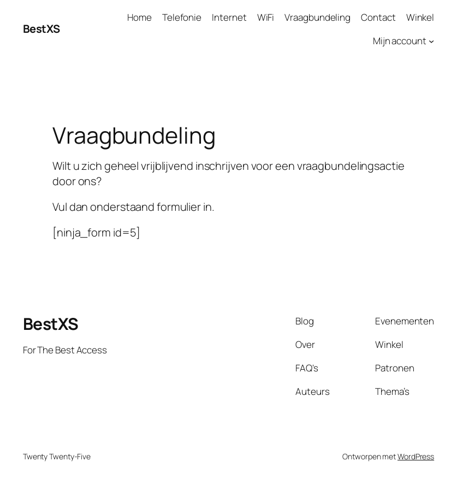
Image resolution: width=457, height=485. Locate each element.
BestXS (41, 28)
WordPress (415, 456)
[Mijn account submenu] (431, 41)
